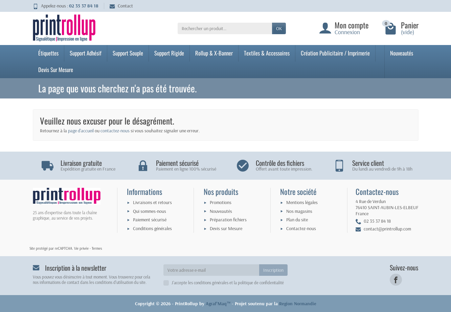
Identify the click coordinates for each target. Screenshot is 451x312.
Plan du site (297, 220)
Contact (121, 6)
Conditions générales (152, 228)
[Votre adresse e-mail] (211, 270)
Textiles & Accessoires (267, 53)
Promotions (220, 202)
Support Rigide (169, 53)
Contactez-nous (301, 228)
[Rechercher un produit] (225, 28)
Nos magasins (299, 211)
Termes (97, 248)
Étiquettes (48, 53)
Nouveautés (401, 53)
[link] (396, 280)
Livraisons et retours (152, 202)
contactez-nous (115, 131)
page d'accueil (81, 131)
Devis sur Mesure (226, 228)
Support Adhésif (86, 53)
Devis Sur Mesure (55, 69)
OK (279, 28)
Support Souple (128, 53)
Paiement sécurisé (149, 220)
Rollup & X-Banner (214, 53)
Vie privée (81, 248)
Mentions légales (302, 202)
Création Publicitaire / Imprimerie (335, 53)
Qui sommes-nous (149, 211)
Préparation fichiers (228, 220)
